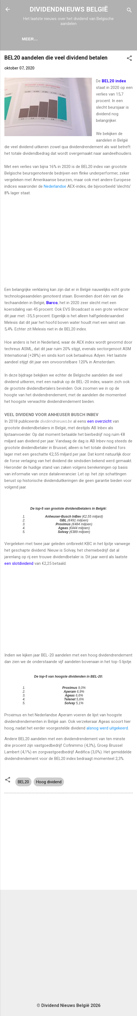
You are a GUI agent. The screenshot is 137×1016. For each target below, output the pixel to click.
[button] (129, 60)
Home (34, 39)
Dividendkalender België (79, 39)
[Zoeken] (129, 11)
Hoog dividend (49, 783)
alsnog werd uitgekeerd (106, 729)
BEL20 (23, 783)
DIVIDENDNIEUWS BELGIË (69, 9)
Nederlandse (55, 187)
